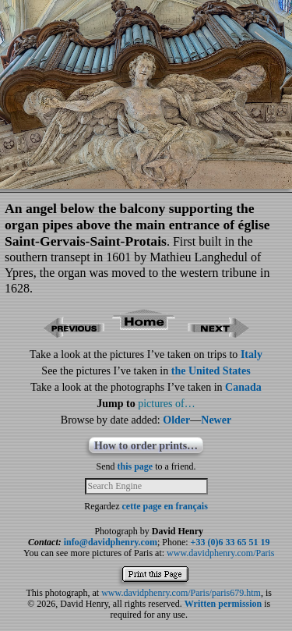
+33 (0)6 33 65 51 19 (230, 542)
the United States (211, 371)
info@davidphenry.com (110, 542)
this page (135, 466)
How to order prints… (146, 446)
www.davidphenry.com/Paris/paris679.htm (181, 592)
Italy (251, 354)
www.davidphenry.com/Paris (220, 553)
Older (176, 420)
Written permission (223, 603)
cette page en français (165, 506)
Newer (216, 420)
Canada (243, 387)
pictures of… (166, 403)
